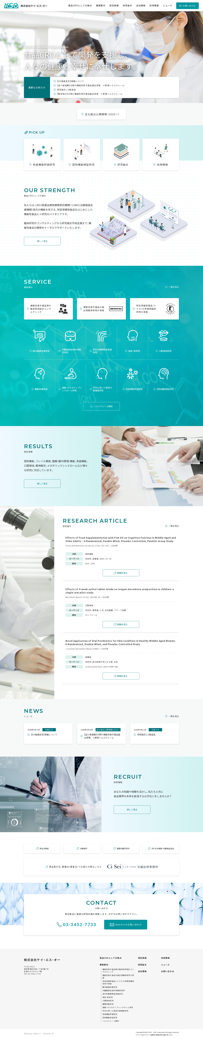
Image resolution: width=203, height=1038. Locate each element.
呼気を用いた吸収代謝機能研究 (115, 1011)
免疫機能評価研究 (109, 1014)
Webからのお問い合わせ (128, 924)
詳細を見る (122, 572)
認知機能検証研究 (109, 1017)
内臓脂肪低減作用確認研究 (113, 990)
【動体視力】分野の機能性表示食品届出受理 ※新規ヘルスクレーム (89, 93)
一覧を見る (173, 286)
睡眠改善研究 (108, 1004)
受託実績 (142, 957)
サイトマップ (48, 1033)
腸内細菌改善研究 (109, 987)
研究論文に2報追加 (66, 89)
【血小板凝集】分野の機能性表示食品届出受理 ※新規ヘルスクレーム (91, 85)
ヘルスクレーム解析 (103, 406)
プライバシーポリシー (32, 1033)
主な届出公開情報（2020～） (102, 114)
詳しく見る (42, 241)
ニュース (165, 964)
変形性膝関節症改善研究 (112, 994)
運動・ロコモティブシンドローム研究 (117, 1007)
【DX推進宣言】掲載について (70, 81)
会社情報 (142, 971)
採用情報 (165, 957)
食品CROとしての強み (111, 957)
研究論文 (142, 964)
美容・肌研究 (107, 997)
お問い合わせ (189, 5)
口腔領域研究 (108, 1000)
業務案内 (104, 964)
